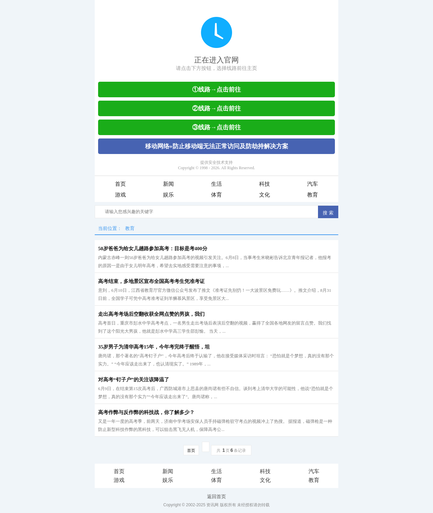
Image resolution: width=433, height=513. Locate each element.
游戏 (120, 195)
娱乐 (168, 195)
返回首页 (216, 496)
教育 (312, 195)
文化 (264, 195)
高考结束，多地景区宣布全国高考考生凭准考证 (151, 281)
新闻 (168, 184)
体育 (216, 195)
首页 (120, 184)
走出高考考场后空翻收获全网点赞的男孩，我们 (151, 314)
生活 (216, 184)
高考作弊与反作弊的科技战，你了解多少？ (146, 412)
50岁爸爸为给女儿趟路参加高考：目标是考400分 (152, 248)
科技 (264, 184)
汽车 (312, 184)
